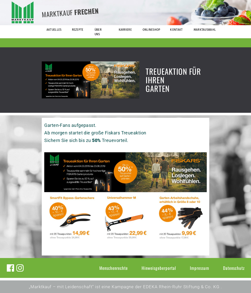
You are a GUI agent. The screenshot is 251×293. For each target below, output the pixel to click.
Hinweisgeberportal (159, 268)
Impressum (199, 268)
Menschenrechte (113, 268)
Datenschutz (234, 268)
